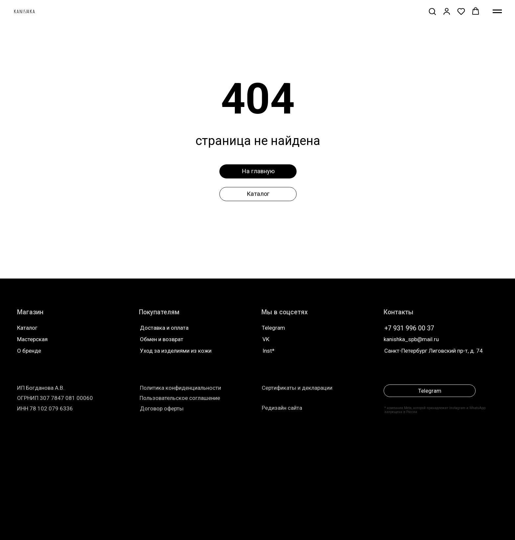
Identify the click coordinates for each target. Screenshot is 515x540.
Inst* (268, 350)
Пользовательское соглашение (180, 398)
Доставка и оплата (164, 327)
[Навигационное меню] (497, 11)
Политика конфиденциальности (180, 387)
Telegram (273, 327)
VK (265, 339)
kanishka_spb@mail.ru (411, 339)
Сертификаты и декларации (297, 387)
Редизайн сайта (282, 408)
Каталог (27, 327)
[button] (432, 11)
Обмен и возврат (161, 339)
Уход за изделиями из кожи (176, 350)
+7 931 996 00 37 (409, 328)
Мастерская (32, 339)
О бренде (29, 350)
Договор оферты (162, 408)
